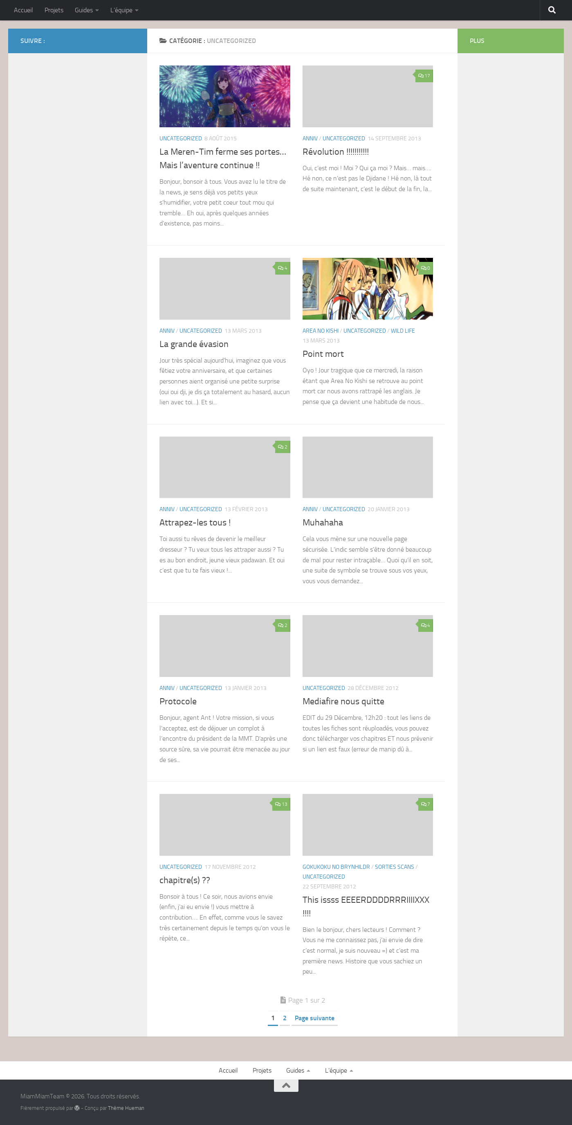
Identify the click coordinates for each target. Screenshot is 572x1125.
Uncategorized (180, 138)
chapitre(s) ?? (184, 880)
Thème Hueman (126, 1108)
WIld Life (403, 330)
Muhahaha (323, 522)
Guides (84, 10)
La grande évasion (194, 344)
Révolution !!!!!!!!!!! (336, 152)
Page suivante (314, 1018)
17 (424, 76)
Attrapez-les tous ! (195, 522)
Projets (54, 10)
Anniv (310, 138)
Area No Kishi (321, 330)
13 (281, 804)
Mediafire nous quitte (343, 701)
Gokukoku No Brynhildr (336, 866)
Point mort (323, 354)
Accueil (23, 10)
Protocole (178, 701)
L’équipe (121, 10)
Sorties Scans (394, 866)
